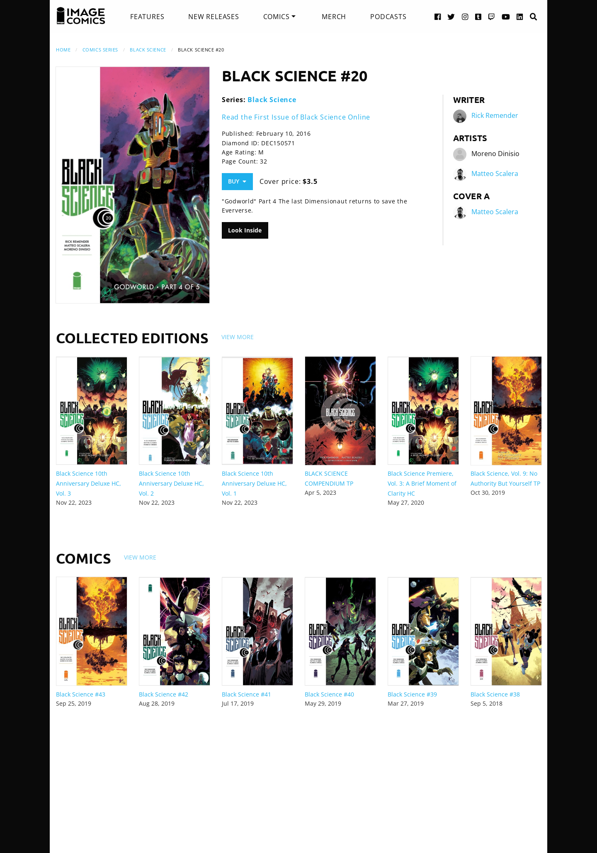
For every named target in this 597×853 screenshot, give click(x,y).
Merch (334, 16)
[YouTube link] (506, 16)
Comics (276, 16)
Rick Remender (494, 115)
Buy (237, 181)
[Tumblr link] (478, 16)
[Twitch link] (491, 16)
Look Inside (245, 230)
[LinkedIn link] (520, 16)
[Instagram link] (465, 16)
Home (63, 49)
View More (237, 337)
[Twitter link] (451, 16)
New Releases (213, 16)
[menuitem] (147, 16)
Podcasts (388, 16)
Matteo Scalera (494, 173)
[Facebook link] (437, 16)
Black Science (148, 49)
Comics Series (100, 49)
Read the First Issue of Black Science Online (296, 117)
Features (147, 16)
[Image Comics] (81, 16)
